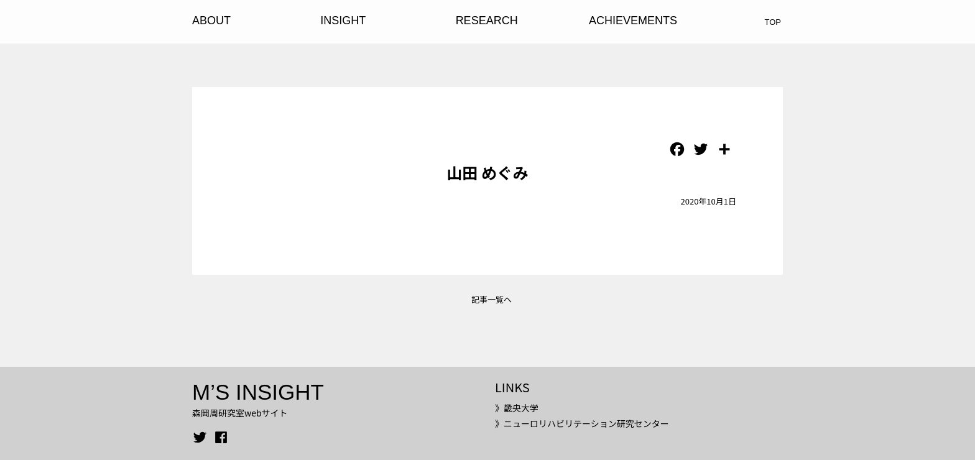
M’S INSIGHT (258, 392)
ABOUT (211, 20)
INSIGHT (343, 20)
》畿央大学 (516, 408)
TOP (773, 22)
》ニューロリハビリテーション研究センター (582, 423)
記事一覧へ (491, 299)
